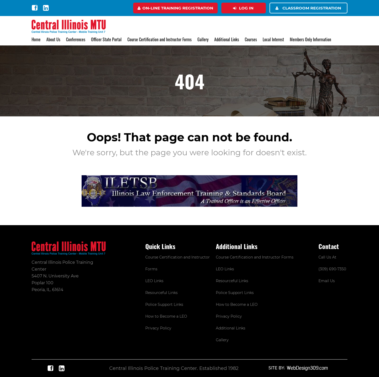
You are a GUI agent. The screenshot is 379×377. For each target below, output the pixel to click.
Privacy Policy (158, 328)
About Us (53, 39)
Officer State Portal (106, 39)
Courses (251, 39)
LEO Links (154, 280)
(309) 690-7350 (332, 269)
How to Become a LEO (166, 316)
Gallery (202, 39)
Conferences (75, 39)
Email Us (326, 280)
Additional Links (226, 39)
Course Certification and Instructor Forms (159, 39)
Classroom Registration (311, 8)
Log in (246, 8)
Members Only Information (310, 39)
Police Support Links (164, 304)
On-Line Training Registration (177, 8)
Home (36, 39)
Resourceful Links (161, 292)
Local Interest (273, 39)
